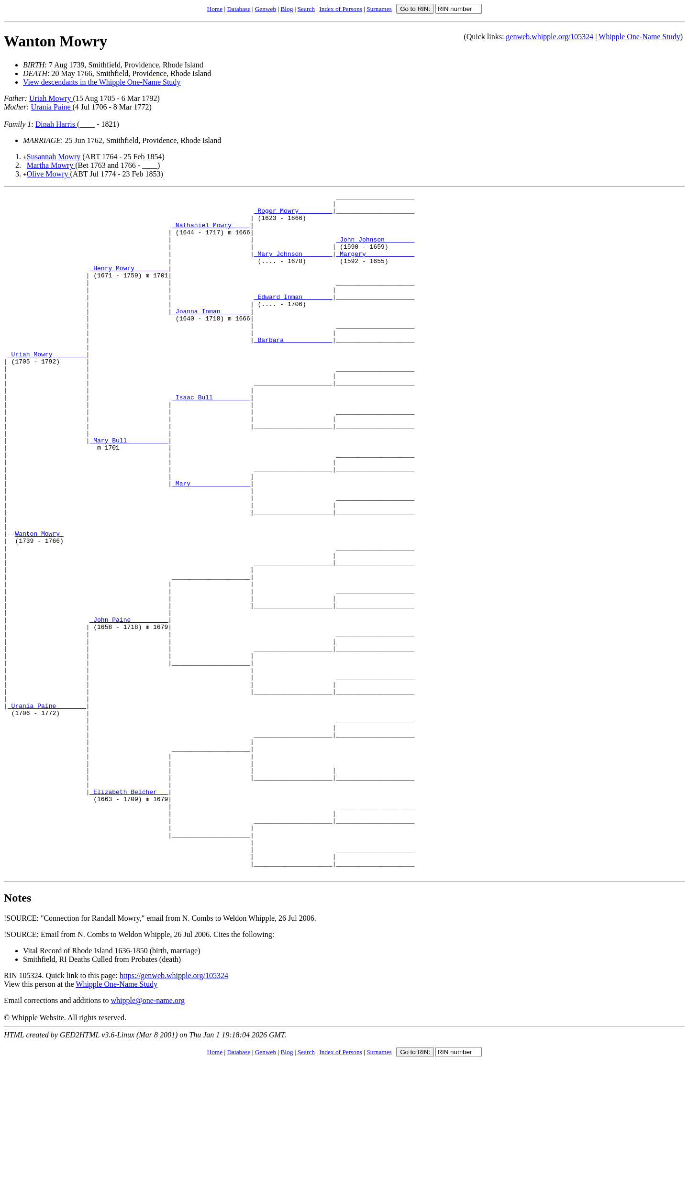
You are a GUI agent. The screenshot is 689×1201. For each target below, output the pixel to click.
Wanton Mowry (55, 41)
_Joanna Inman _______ (211, 335)
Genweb (265, 8)
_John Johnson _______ (375, 249)
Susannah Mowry (54, 157)
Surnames (379, 8)
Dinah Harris (56, 124)
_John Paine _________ (128, 705)
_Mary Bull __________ (128, 490)
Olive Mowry (48, 174)
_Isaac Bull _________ (211, 438)
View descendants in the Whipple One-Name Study (101, 82)
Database (238, 8)
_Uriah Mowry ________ (47, 387)
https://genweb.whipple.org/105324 (174, 1112)
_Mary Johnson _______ (293, 266)
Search (306, 8)
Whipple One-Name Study (639, 37)
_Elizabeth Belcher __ (128, 912)
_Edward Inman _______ (293, 318)
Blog (286, 8)
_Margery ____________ (375, 266)
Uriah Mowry (51, 98)
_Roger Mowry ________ (293, 214)
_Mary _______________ (211, 542)
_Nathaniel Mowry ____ (211, 232)
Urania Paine (51, 107)
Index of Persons (340, 8)
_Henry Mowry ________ (128, 283)
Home (215, 8)
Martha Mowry (51, 165)
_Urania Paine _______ (47, 808)
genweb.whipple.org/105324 (549, 37)
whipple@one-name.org (148, 1137)
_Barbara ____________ (293, 369)
